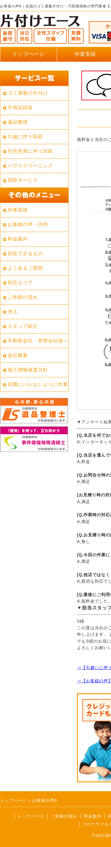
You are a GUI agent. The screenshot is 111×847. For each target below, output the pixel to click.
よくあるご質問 (25, 268)
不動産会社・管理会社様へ (38, 340)
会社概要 (18, 355)
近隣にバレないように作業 (38, 384)
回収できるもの (25, 253)
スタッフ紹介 (23, 326)
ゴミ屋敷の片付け (28, 93)
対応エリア (20, 282)
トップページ (28, 54)
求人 (13, 311)
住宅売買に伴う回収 (30, 151)
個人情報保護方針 (28, 369)
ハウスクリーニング (30, 165)
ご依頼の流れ (23, 297)
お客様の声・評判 (28, 224)
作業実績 (18, 209)
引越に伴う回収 (25, 136)
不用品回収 (20, 107)
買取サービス (23, 180)
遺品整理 (18, 122)
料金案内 (18, 238)
